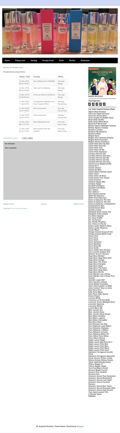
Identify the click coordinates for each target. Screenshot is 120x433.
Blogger (80, 426)
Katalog (34, 60)
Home (7, 60)
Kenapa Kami (48, 60)
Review (72, 60)
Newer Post (8, 204)
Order (61, 60)
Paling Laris (20, 60)
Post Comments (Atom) (19, 208)
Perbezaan (85, 60)
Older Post (78, 204)
